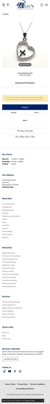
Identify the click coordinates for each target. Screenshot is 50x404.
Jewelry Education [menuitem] (8, 253)
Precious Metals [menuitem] (8, 271)
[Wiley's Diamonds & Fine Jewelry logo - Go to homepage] (25, 5)
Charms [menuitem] (5, 228)
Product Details (25, 131)
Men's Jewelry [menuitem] (7, 234)
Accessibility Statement (25, 389)
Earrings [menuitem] (5, 213)
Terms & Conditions (37, 384)
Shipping (13, 112)
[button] (41, 5)
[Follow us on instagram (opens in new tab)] (20, 371)
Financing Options (9, 317)
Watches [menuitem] (5, 237)
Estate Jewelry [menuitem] (7, 231)
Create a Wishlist (8, 314)
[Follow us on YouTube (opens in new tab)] (9, 371)
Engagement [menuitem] (7, 207)
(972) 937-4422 (25, 75)
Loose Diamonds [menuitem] (8, 204)
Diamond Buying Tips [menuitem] (10, 259)
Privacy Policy (23, 384)
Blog (4, 336)
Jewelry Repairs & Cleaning (12, 308)
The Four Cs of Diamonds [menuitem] (11, 256)
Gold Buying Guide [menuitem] (9, 286)
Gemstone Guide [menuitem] (8, 268)
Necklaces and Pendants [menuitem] (11, 216)
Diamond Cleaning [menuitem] (9, 277)
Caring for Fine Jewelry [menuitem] (10, 274)
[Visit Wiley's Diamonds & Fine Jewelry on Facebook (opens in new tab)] (15, 371)
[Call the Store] (7, 187)
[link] (3, 5)
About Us (5, 333)
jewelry (6, 14)
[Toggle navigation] (46, 5)
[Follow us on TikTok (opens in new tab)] (4, 371)
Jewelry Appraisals (8, 305)
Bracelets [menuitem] (5, 225)
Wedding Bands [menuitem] (8, 210)
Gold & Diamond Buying (11, 302)
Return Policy (10, 384)
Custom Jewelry (8, 311)
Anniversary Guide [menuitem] (9, 283)
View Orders (6, 339)
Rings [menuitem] (4, 222)
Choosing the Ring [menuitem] (9, 262)
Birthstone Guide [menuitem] (8, 265)
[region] (25, 44)
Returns (36, 112)
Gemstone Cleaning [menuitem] (9, 280)
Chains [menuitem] (4, 219)
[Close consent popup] (42, 400)
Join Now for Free (10, 359)
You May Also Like (25, 136)
